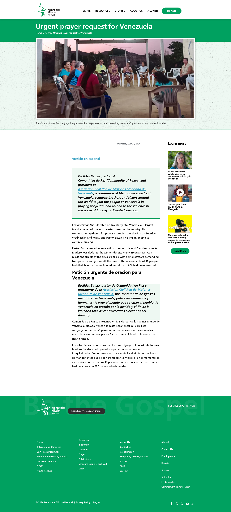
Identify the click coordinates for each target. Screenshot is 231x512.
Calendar (83, 450)
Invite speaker (168, 482)
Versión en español (86, 159)
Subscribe (166, 477)
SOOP (40, 466)
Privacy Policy (83, 502)
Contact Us (125, 447)
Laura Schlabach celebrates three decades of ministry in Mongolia (179, 175)
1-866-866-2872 (176, 406)
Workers (124, 471)
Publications (85, 459)
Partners (124, 461)
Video (82, 469)
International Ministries (49, 447)
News (48, 33)
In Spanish (84, 445)
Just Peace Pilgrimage (48, 452)
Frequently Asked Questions (134, 457)
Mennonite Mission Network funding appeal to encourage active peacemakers (179, 239)
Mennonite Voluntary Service (52, 457)
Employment (168, 456)
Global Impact (127, 452)
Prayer (82, 454)
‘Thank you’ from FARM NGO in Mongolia (177, 207)
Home (39, 33)
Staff (122, 466)
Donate (171, 11)
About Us (136, 11)
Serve (87, 11)
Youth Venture (44, 471)
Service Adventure (46, 461)
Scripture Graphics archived (93, 464)
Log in (96, 502)
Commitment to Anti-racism (175, 487)
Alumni (152, 11)
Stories (120, 11)
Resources (102, 11)
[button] (180, 251)
